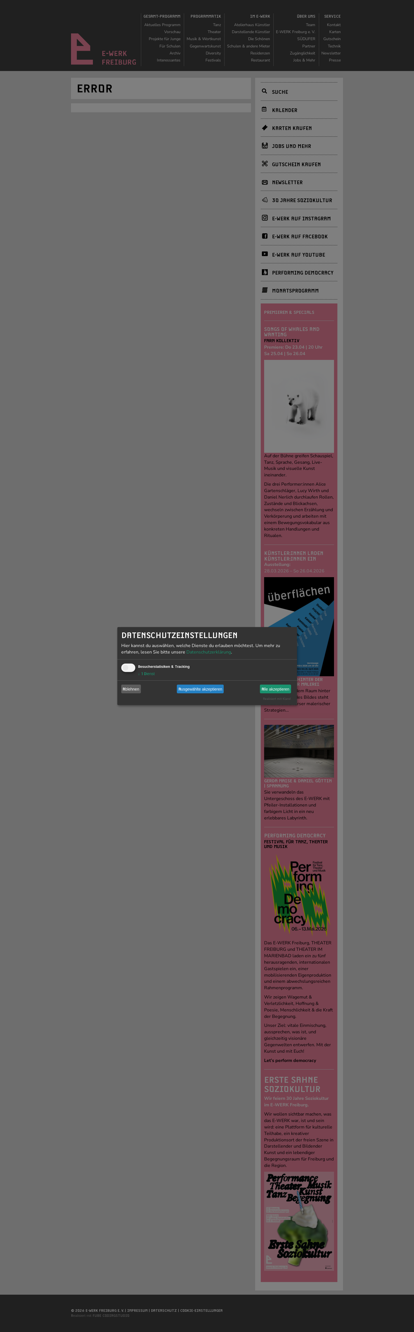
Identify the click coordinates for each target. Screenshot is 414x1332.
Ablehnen (131, 689)
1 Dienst (146, 674)
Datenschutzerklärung (208, 652)
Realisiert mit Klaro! (277, 699)
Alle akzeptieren (275, 689)
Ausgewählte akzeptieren (200, 689)
